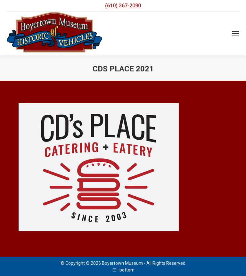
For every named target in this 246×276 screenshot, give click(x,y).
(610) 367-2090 (123, 6)
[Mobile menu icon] (235, 33)
